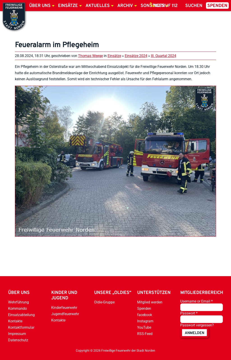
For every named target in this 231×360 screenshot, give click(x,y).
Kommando (17, 308)
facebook (144, 315)
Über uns (40, 6)
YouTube (144, 327)
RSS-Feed (144, 334)
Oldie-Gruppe (104, 302)
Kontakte (15, 321)
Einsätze (68, 6)
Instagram (145, 321)
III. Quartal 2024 (163, 56)
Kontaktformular (21, 327)
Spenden (217, 6)
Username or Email (196, 301)
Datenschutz (18, 340)
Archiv (125, 6)
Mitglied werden (149, 302)
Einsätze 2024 (136, 56)
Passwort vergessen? (197, 325)
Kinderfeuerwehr (64, 307)
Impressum (17, 334)
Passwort (189, 313)
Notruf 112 (166, 6)
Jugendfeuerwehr (65, 314)
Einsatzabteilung (21, 315)
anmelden (194, 333)
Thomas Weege (90, 56)
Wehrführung (18, 302)
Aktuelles (97, 6)
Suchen (193, 6)
